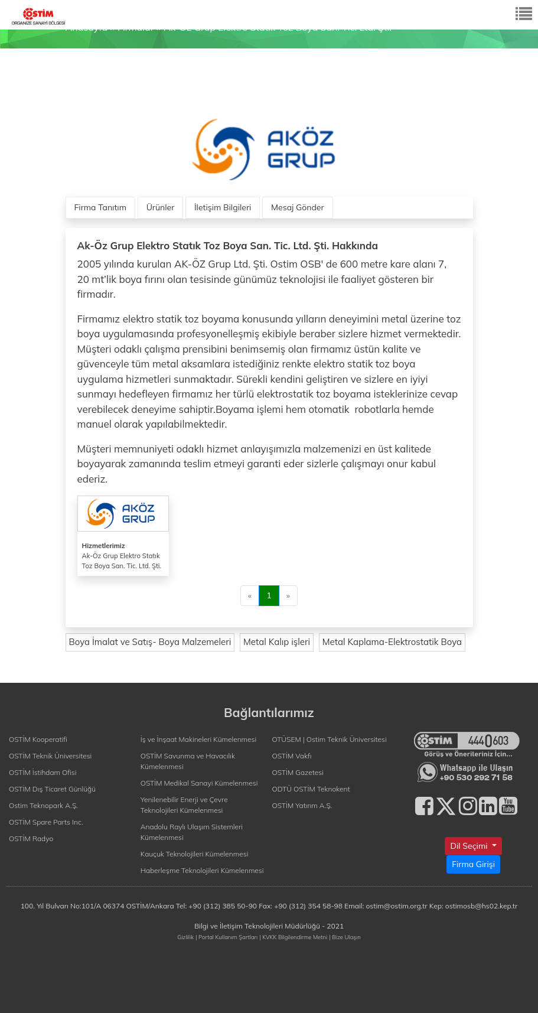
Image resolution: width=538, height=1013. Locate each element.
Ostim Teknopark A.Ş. (43, 805)
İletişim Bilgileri (222, 207)
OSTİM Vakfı (292, 755)
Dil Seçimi (470, 846)
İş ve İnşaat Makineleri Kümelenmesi (198, 739)
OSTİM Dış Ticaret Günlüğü (52, 788)
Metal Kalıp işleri (276, 641)
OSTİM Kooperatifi (38, 739)
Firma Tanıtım (100, 207)
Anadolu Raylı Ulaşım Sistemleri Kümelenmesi (192, 832)
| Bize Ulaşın (344, 936)
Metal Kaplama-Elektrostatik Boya (392, 641)
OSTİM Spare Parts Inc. (46, 821)
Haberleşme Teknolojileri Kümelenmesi (202, 870)
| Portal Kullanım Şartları (226, 936)
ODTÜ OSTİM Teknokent (311, 788)
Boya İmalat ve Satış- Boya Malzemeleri (150, 641)
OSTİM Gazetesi (298, 772)
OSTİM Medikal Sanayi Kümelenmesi (199, 783)
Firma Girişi (473, 864)
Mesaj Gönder (297, 207)
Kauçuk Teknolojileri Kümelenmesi (195, 853)
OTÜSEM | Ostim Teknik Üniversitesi (329, 739)
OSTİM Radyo (31, 838)
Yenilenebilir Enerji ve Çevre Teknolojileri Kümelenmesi (184, 805)
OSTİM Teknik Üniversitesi (50, 755)
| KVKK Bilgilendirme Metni (293, 936)
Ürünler (160, 207)
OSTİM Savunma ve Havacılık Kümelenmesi (188, 761)
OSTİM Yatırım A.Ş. (302, 805)
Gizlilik (185, 936)
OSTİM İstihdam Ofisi (43, 772)
